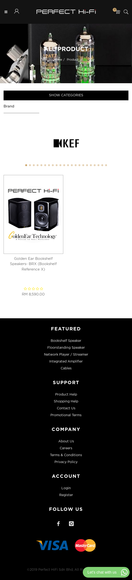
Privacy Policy (66, 462)
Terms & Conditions (66, 455)
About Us (66, 441)
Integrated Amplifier (66, 361)
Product (72, 59)
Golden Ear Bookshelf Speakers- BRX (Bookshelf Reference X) (33, 264)
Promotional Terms (66, 415)
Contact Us (66, 408)
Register (66, 495)
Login (66, 488)
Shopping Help (66, 401)
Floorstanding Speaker (66, 347)
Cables (66, 368)
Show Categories (66, 95)
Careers (66, 448)
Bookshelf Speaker (66, 340)
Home (58, 59)
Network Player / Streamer (66, 354)
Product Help (66, 394)
